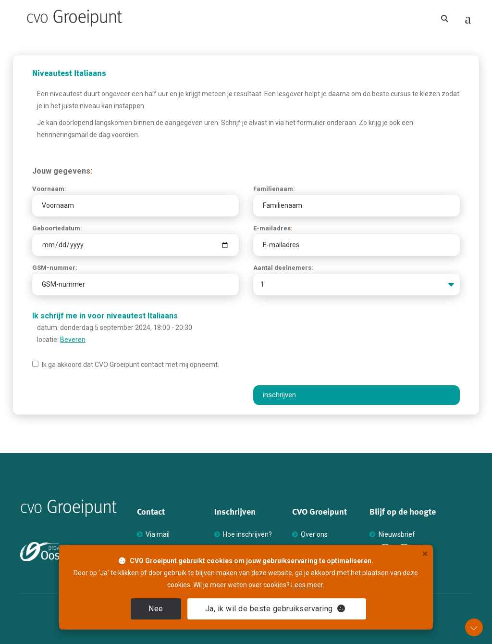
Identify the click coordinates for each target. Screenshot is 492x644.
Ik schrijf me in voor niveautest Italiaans (105, 315)
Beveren (73, 339)
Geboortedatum (57, 228)
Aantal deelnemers (283, 267)
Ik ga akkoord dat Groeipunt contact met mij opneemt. (125, 364)
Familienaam (274, 188)
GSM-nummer (54, 267)
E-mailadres (273, 228)
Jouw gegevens (62, 171)
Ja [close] (275, 608)
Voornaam (49, 188)
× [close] (425, 554)
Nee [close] (155, 608)
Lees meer (307, 585)
